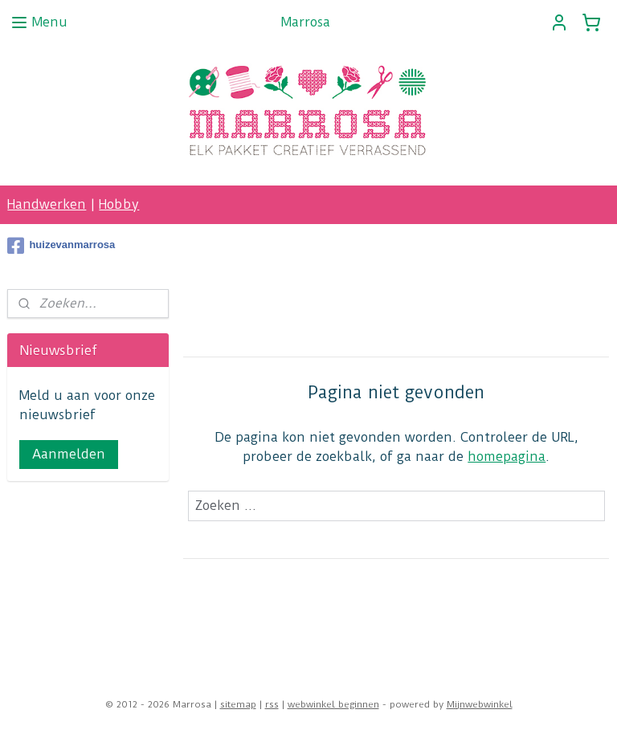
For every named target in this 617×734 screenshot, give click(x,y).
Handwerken (46, 204)
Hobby (119, 204)
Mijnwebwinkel (480, 704)
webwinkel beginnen (333, 704)
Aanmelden (68, 454)
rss (272, 704)
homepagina (507, 456)
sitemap (238, 704)
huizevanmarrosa (61, 245)
